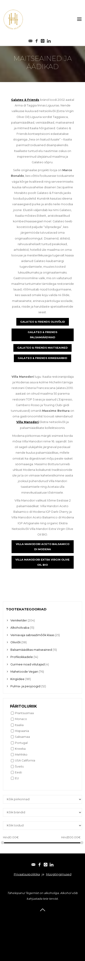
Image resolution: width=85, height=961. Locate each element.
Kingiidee (17, 679)
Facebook (42, 923)
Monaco (21, 719)
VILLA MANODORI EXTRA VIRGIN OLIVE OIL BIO (42, 562)
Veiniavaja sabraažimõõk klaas (32, 635)
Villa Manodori (27, 422)
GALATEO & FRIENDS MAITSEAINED (42, 347)
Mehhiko (21, 754)
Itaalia (19, 725)
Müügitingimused (58, 874)
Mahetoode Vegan (24, 671)
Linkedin (42, 935)
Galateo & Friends (25, 99)
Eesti (18, 772)
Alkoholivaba (19, 627)
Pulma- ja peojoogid (25, 686)
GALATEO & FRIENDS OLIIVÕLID (42, 321)
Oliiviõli (15, 642)
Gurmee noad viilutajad (27, 664)
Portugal (21, 743)
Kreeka (20, 748)
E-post (42, 917)
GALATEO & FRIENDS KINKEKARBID (42, 358)
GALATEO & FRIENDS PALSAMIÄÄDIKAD (42, 335)
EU (17, 778)
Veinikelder (18, 620)
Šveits (19, 766)
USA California (25, 760)
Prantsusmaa (24, 713)
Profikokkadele (21, 657)
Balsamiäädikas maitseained (31, 649)
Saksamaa (22, 736)
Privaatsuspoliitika (27, 874)
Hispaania (22, 731)
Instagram (42, 929)
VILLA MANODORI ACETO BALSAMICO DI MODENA (42, 547)
